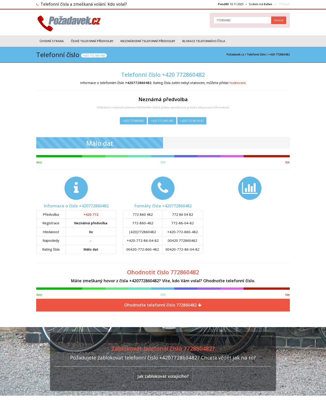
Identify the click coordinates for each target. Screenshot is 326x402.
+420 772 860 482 (162, 121)
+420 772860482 (133, 121)
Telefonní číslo (256, 54)
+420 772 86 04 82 (192, 121)
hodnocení (237, 82)
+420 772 (90, 214)
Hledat (278, 20)
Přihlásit (284, 4)
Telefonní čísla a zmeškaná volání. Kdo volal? (84, 4)
